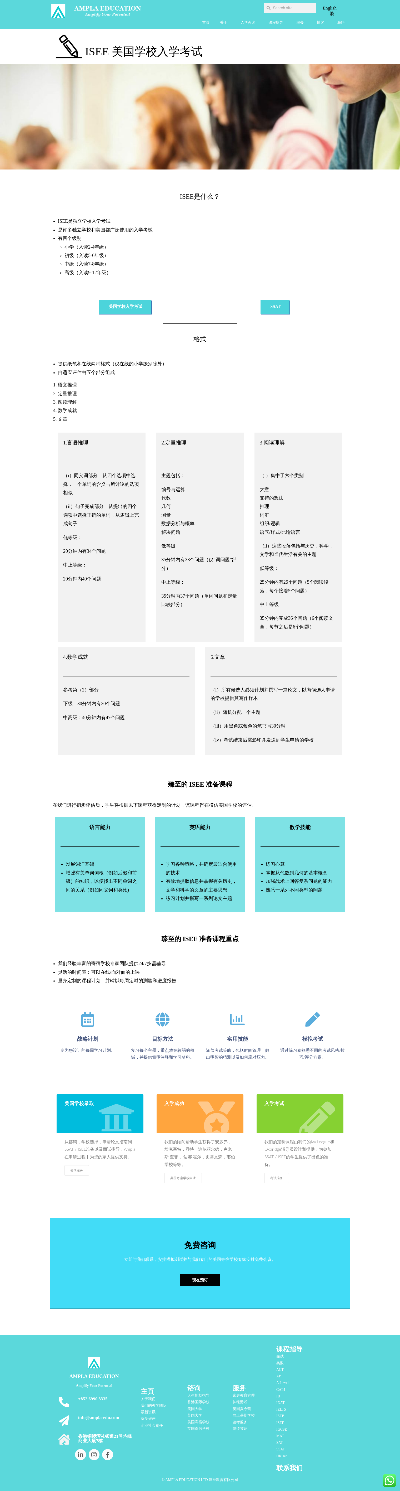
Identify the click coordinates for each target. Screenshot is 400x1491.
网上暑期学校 (244, 1415)
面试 (280, 1356)
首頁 (205, 23)
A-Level (282, 1383)
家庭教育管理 (244, 1395)
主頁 (147, 1391)
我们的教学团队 (154, 1405)
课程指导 (277, 22)
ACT (280, 1370)
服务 (301, 22)
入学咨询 (249, 22)
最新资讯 (148, 1412)
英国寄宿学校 (198, 1429)
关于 (225, 22)
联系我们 (289, 1467)
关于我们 (148, 1399)
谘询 (194, 1388)
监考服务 (240, 1422)
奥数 (280, 1363)
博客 (322, 22)
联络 (341, 23)
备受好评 (148, 1419)
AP (278, 1376)
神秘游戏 (240, 1402)
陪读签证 (240, 1429)
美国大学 (194, 1409)
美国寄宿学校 (198, 1422)
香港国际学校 (198, 1402)
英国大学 (194, 1415)
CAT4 (280, 1390)
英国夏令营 (242, 1409)
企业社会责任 (152, 1425)
